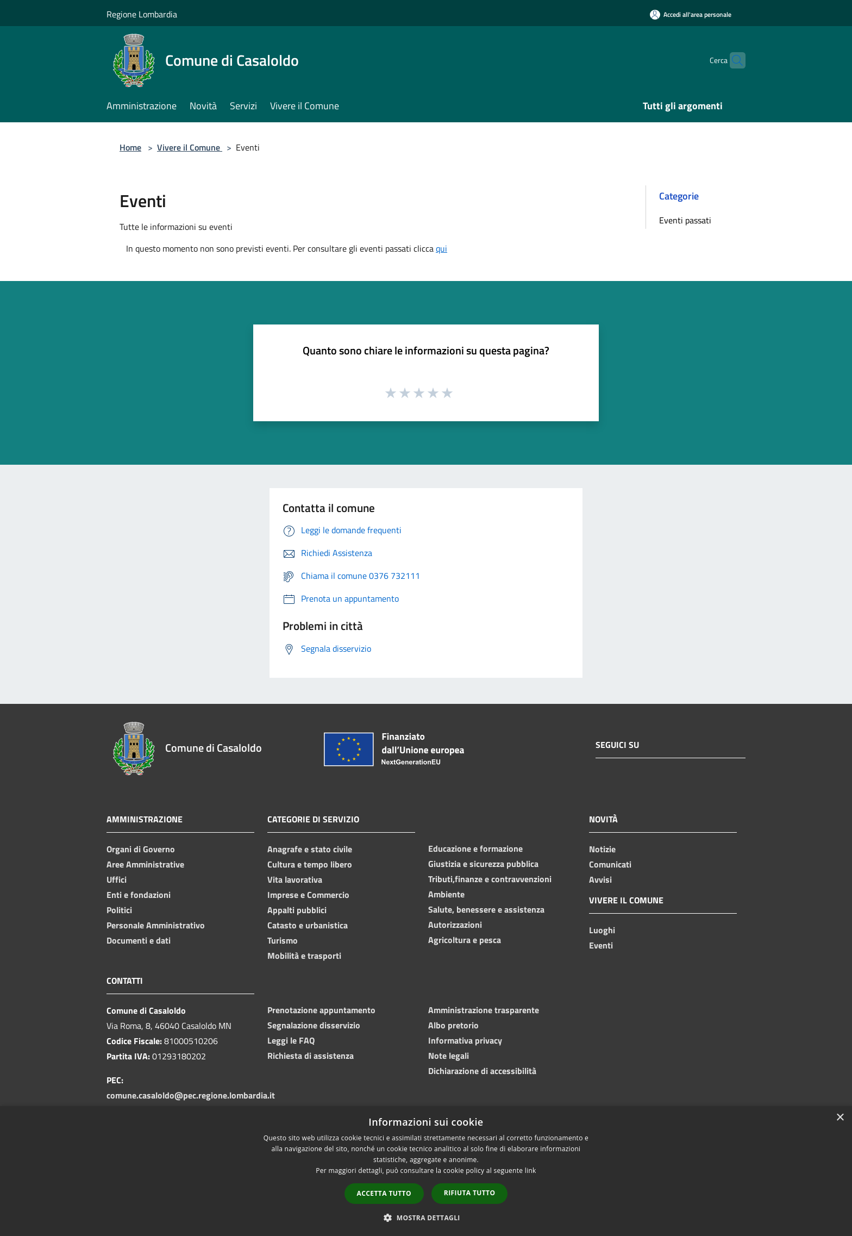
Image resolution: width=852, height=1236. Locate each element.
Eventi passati (685, 220)
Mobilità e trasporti (304, 955)
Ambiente (446, 894)
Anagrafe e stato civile (309, 849)
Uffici (116, 879)
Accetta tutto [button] (384, 1193)
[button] (426, 1217)
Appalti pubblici (297, 909)
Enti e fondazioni (138, 894)
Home (130, 147)
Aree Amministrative (145, 864)
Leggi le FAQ (291, 1040)
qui (441, 248)
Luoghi (602, 930)
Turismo (282, 940)
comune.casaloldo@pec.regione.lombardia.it (190, 1095)
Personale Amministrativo (155, 925)
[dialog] (426, 1171)
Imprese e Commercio (308, 894)
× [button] (840, 1118)
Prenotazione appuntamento (321, 1009)
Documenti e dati (138, 940)
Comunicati (610, 864)
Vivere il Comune (189, 147)
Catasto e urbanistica (307, 925)
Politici (119, 909)
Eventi (601, 945)
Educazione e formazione (475, 848)
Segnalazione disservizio (313, 1025)
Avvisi (600, 879)
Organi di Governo (140, 849)
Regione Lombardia (141, 14)
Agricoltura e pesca (464, 939)
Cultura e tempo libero (309, 864)
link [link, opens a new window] (530, 1170)
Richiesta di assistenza (310, 1055)
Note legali (448, 1055)
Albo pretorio (453, 1025)
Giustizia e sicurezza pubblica (483, 863)
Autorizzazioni (455, 924)
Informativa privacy (465, 1040)
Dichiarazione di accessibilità (482, 1070)
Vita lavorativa (294, 879)
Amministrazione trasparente (483, 1009)
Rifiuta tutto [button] (470, 1192)
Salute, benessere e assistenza (486, 909)
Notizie (602, 849)
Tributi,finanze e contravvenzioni (490, 878)
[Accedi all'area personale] (691, 14)
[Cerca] (732, 60)
